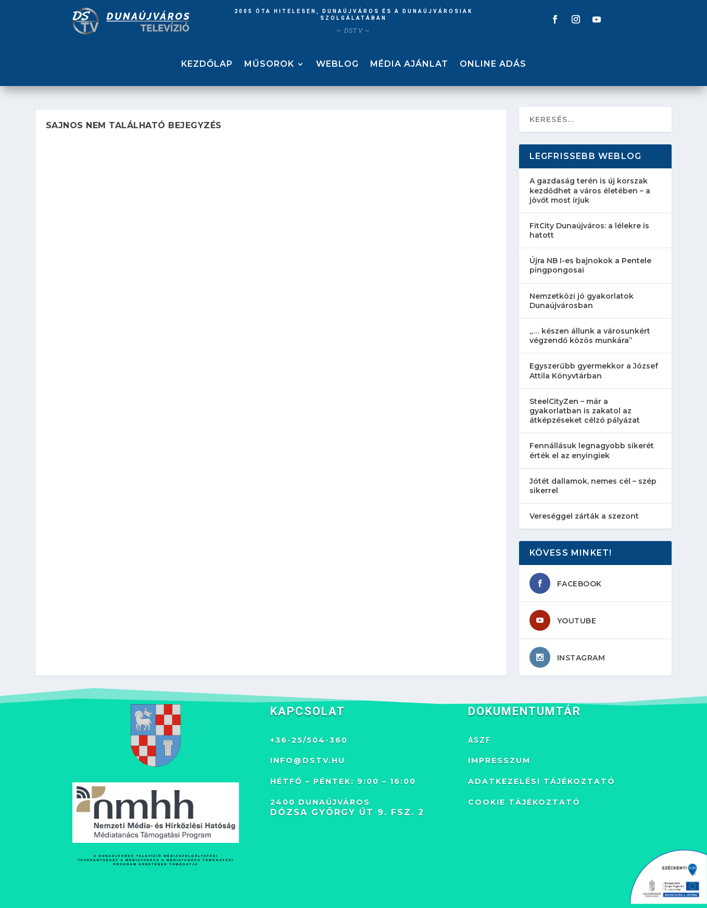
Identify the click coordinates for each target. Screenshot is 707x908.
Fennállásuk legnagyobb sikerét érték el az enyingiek (591, 450)
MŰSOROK (269, 64)
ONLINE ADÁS (493, 64)
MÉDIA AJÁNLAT (409, 64)
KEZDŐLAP (207, 64)
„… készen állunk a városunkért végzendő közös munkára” (589, 335)
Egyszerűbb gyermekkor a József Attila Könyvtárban (593, 370)
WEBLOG (337, 64)
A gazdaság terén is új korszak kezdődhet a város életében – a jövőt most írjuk (589, 190)
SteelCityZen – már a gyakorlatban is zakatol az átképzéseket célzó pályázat (584, 411)
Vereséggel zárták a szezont (584, 516)
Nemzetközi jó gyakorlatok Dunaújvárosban (581, 300)
